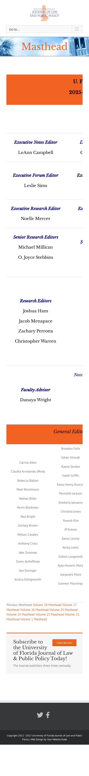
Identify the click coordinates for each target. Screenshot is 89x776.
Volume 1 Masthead (33, 619)
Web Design (37, 739)
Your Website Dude (57, 739)
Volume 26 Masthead (34, 610)
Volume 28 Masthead (47, 605)
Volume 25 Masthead (63, 610)
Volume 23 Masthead (50, 614)
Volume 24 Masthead (20, 614)
